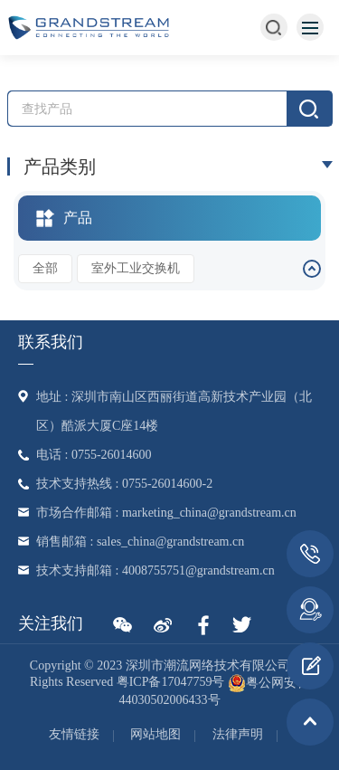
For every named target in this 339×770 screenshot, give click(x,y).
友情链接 (74, 734)
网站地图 (155, 734)
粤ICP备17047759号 (171, 682)
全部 (45, 268)
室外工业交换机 (135, 268)
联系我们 (50, 342)
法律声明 (237, 734)
